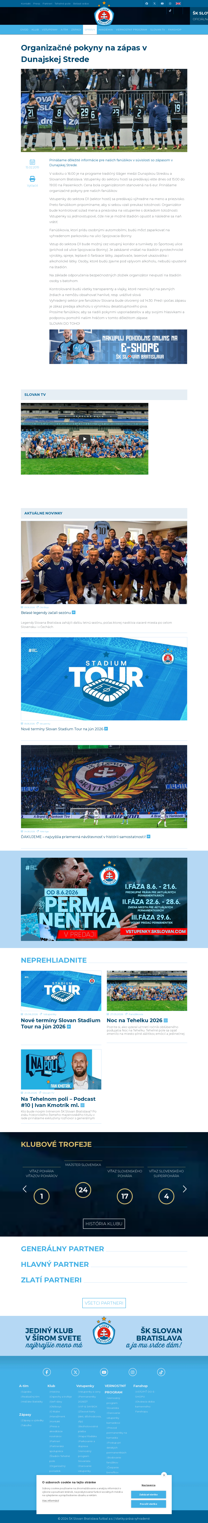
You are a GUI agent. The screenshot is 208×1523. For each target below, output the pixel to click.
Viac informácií (50, 1500)
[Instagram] (170, 3)
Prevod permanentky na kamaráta (117, 1428)
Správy (90, 29)
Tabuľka (26, 1421)
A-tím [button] (64, 29)
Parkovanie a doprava (86, 1439)
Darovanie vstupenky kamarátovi (85, 1466)
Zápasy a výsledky (32, 1416)
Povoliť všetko (148, 1504)
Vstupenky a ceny (89, 1387)
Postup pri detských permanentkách (116, 1443)
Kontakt (54, 1417)
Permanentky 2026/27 (87, 1395)
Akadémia (105, 29)
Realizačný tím (30, 1392)
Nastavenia (148, 1485)
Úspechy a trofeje (60, 1392)
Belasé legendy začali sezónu (48, 613)
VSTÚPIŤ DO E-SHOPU (145, 1390)
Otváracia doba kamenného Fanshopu (145, 1402)
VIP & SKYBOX (87, 1402)
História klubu (104, 1219)
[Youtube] (162, 3)
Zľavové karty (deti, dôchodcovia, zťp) (89, 1412)
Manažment (57, 1412)
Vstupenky (45, 723)
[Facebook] (146, 3)
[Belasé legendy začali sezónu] (104, 562)
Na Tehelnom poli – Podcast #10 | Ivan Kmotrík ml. (58, 1060)
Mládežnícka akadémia (57, 1474)
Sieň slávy (55, 1397)
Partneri (54, 1437)
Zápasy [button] (76, 29)
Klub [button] (35, 29)
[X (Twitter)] (154, 3)
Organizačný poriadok (57, 1464)
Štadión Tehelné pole (59, 1454)
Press (36, 3)
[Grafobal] (75, 1269)
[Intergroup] (82, 1285)
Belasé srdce (81, 3)
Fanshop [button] (174, 29)
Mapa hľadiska (87, 1432)
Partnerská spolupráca (56, 1444)
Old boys (55, 1402)
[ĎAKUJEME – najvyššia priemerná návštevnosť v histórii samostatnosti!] (104, 786)
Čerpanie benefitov (113, 1466)
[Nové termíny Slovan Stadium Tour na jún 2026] (104, 679)
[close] (164, 1475)
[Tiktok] (170, 10)
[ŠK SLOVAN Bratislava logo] (104, 13)
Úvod (24, 29)
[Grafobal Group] (125, 1285)
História (54, 1387)
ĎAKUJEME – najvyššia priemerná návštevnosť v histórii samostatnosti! (85, 837)
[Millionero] (132, 1269)
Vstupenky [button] (50, 29)
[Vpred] (184, 1184)
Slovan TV (48, 1050)
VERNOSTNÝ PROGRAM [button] (131, 29)
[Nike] (104, 1253)
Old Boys (44, 607)
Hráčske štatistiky (32, 1397)
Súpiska (26, 1387)
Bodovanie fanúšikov (114, 1456)
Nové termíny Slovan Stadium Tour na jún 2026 (64, 729)
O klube (54, 1407)
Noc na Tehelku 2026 (137, 980)
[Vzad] (24, 1184)
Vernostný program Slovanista (84, 1451)
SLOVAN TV (157, 29)
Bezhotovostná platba (88, 1424)
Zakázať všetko (148, 1494)
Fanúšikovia (136, 974)
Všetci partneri (104, 1298)
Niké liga (44, 831)
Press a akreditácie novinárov (56, 1427)
